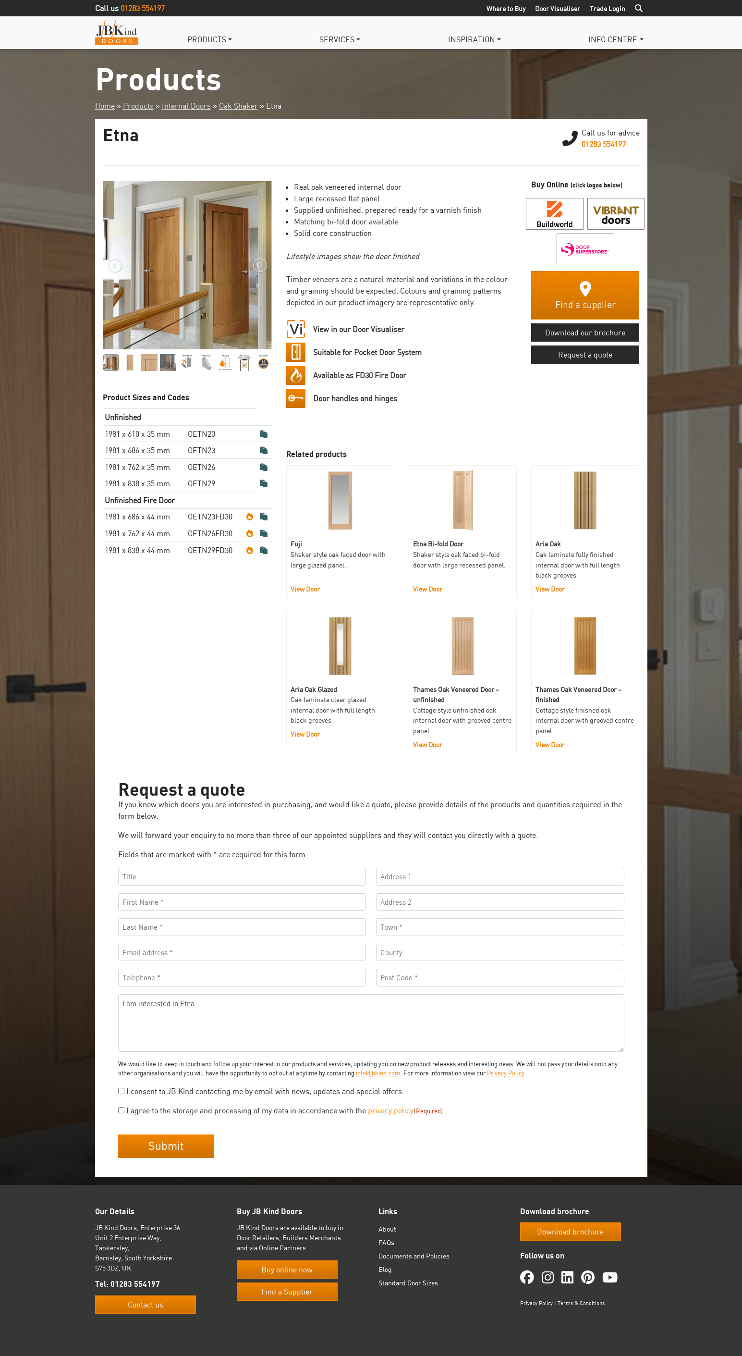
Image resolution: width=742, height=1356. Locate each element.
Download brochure (570, 1231)
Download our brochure (585, 332)
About (387, 1229)
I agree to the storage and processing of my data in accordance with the (284, 1110)
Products (206, 39)
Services (336, 39)
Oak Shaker (238, 106)
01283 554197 (143, 8)
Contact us (145, 1304)
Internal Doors (186, 106)
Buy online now (287, 1269)
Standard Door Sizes (408, 1283)
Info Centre (612, 39)
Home (105, 106)
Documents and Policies (414, 1256)
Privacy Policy (505, 1073)
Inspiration (471, 39)
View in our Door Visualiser (358, 329)
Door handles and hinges (355, 398)
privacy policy (391, 1110)
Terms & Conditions (581, 1303)
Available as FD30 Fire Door (359, 375)
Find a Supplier (287, 1291)
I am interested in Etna (371, 1023)
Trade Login (607, 8)
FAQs (386, 1242)
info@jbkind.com (378, 1073)
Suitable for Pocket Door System (367, 352)
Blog (385, 1269)
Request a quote (585, 354)
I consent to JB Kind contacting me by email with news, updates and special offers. (265, 1091)
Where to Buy (506, 8)
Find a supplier (585, 295)
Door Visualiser (557, 8)
